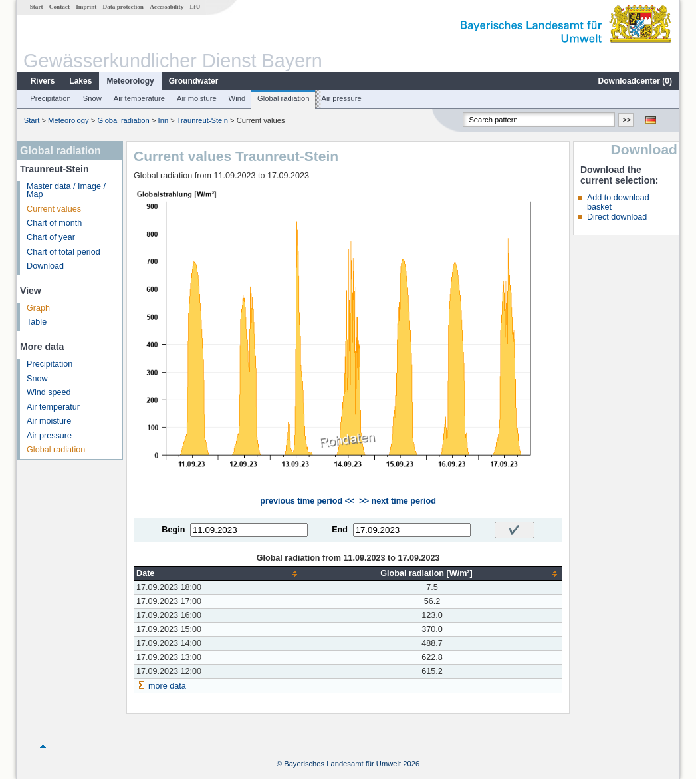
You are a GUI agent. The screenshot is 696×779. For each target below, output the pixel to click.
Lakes (80, 81)
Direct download (617, 217)
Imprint (86, 6)
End (340, 529)
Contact (59, 6)
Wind (237, 98)
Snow (92, 98)
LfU (194, 6)
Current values (54, 209)
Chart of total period (63, 252)
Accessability (166, 6)
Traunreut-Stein (202, 120)
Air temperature (139, 98)
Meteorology (130, 81)
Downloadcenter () (635, 81)
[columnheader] (218, 574)
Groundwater (194, 81)
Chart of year (51, 237)
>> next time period (397, 501)
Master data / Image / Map (66, 191)
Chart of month (54, 223)
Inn (163, 120)
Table (37, 322)
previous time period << (307, 501)
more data (167, 686)
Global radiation (283, 98)
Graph (38, 308)
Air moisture (197, 98)
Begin (173, 529)
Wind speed (49, 392)
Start (36, 6)
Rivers (43, 81)
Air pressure (341, 98)
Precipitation (50, 98)
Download (45, 266)
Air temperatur (53, 407)
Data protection (123, 6)
